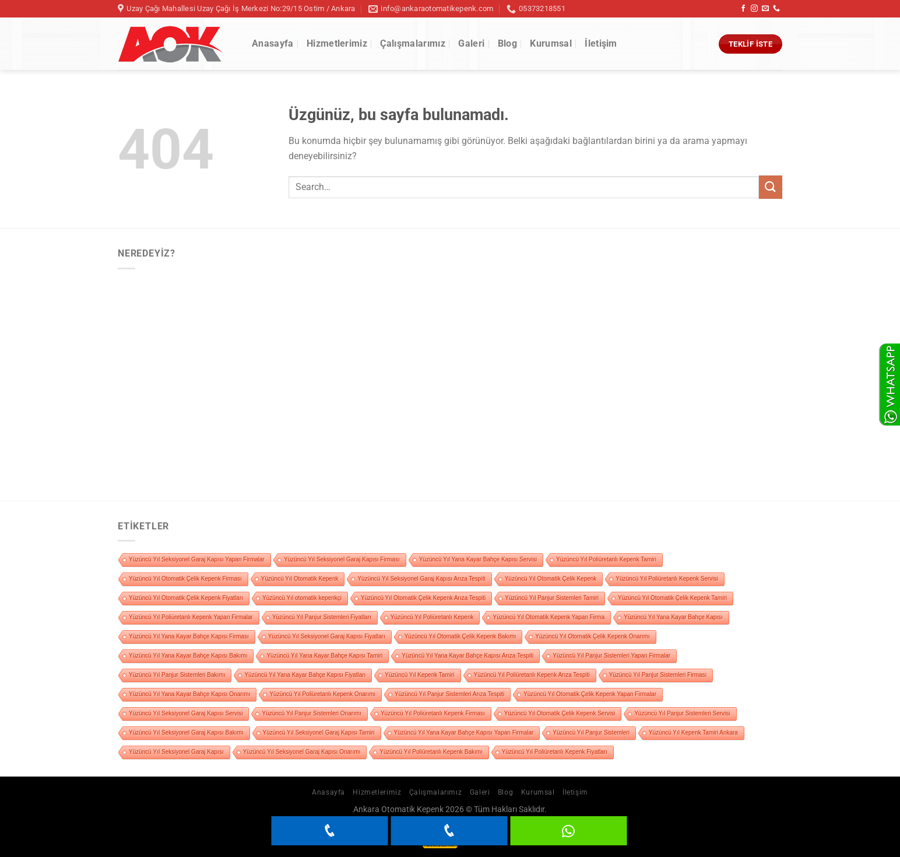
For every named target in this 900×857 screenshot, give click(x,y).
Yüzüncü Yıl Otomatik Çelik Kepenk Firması (185, 578)
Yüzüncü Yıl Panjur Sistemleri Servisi (682, 713)
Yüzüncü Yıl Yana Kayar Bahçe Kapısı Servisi (478, 559)
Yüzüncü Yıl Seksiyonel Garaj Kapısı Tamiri (319, 732)
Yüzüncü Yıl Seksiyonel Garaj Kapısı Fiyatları (326, 636)
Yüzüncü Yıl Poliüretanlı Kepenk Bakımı (431, 752)
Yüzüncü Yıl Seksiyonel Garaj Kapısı (176, 752)
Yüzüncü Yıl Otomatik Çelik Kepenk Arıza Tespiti (423, 598)
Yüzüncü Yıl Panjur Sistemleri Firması (658, 675)
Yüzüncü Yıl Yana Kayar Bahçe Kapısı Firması (189, 636)
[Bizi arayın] (776, 9)
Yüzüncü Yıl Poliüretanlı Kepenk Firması (433, 713)
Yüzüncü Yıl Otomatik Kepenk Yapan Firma (548, 617)
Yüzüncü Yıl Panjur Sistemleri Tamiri (552, 598)
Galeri (471, 43)
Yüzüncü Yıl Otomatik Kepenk (300, 578)
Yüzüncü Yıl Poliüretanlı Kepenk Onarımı (322, 694)
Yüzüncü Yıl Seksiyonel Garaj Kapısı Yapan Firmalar (197, 559)
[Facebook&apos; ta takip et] (743, 9)
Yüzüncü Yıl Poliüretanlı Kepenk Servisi (667, 578)
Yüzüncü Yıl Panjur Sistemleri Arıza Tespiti (449, 694)
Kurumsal (551, 43)
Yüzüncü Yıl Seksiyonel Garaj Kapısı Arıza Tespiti (421, 578)
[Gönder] (770, 186)
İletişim (601, 43)
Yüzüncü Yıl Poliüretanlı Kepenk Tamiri (606, 559)
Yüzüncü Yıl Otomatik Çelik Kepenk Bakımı (460, 636)
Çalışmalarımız (412, 43)
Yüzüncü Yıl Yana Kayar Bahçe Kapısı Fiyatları (304, 675)
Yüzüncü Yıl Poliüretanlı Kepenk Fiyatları (554, 752)
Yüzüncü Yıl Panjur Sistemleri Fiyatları (321, 617)
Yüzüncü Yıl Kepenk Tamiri (419, 675)
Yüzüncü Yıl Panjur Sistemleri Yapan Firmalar (611, 655)
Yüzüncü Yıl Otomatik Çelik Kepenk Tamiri (672, 598)
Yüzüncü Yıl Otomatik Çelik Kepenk (551, 578)
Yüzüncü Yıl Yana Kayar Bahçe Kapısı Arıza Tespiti (467, 655)
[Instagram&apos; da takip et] (754, 9)
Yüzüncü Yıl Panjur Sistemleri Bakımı (177, 675)
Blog (507, 43)
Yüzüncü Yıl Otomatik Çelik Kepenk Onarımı (592, 636)
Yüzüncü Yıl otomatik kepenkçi (302, 598)
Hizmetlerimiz (337, 43)
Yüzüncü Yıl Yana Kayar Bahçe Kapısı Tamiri (324, 655)
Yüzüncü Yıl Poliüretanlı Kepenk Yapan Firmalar (191, 617)
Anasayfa (273, 43)
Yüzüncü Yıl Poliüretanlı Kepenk (432, 617)
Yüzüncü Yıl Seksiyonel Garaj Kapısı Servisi (185, 713)
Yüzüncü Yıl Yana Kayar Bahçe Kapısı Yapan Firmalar (464, 732)
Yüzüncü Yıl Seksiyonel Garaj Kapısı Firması (342, 559)
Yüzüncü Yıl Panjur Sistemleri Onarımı (311, 713)
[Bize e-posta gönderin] (765, 9)
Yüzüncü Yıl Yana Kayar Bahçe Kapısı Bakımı (188, 655)
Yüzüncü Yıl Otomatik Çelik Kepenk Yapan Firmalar (589, 694)
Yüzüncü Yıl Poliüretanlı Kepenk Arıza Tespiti (532, 675)
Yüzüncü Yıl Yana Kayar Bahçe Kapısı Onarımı (189, 694)
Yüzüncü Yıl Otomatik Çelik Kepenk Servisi (559, 713)
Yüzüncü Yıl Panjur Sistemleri (591, 732)
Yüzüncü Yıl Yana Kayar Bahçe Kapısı (673, 617)
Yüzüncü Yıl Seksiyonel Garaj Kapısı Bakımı (186, 732)
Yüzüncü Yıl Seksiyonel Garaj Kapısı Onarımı (302, 752)
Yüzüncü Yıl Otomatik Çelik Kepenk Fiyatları (186, 598)
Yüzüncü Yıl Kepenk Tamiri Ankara (693, 732)
